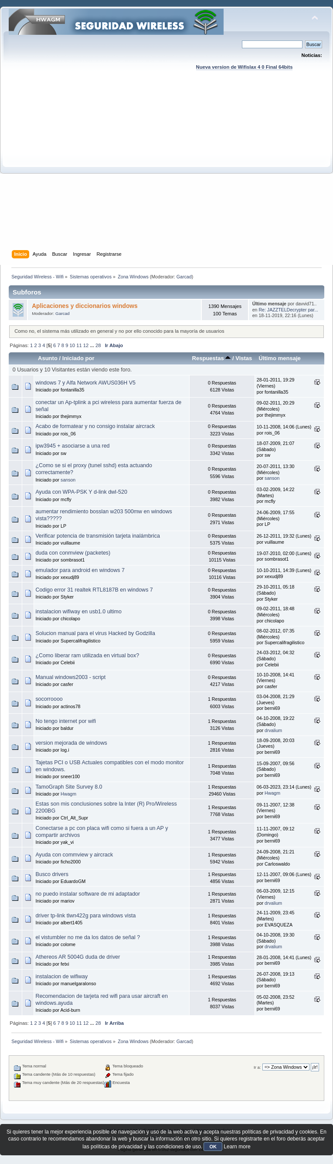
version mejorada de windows (71, 743)
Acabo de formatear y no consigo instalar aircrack (95, 426)
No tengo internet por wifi (65, 721)
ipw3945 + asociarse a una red (72, 446)
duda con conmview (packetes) (72, 553)
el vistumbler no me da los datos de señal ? (87, 937)
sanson (68, 479)
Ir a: (257, 1067)
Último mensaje (279, 358)
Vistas (243, 358)
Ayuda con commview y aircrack (74, 855)
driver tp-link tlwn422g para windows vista (85, 916)
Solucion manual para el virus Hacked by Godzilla (95, 633)
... (92, 345)
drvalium (273, 730)
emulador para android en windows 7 (79, 570)
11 (79, 345)
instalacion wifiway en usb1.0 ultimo (78, 612)
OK (213, 1146)
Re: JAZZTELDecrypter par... (288, 309)
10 (72, 345)
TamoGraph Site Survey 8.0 (68, 787)
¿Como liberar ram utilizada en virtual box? (87, 655)
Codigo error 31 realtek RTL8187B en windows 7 (94, 590)
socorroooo (48, 699)
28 (98, 345)
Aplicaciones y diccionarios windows (84, 306)
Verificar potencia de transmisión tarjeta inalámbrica (97, 536)
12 (85, 345)
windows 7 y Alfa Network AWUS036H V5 (85, 383)
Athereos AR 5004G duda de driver (77, 957)
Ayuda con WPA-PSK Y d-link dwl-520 (81, 492)
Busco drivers (51, 874)
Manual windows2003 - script (70, 677)
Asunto (48, 358)
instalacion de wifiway (61, 976)
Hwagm (68, 793)
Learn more (237, 1147)
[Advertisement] (81, 168)
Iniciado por (78, 358)
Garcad (184, 276)
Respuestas (211, 358)
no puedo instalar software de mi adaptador (87, 894)
